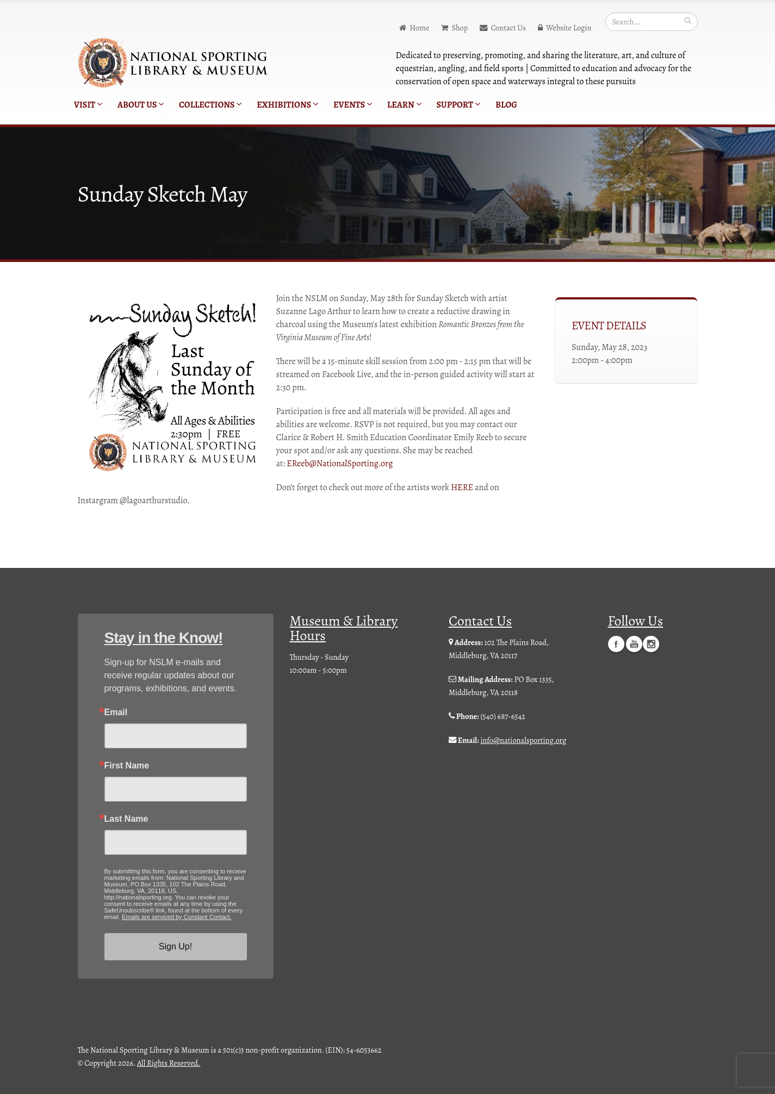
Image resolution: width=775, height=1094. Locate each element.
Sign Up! (175, 946)
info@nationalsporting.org (523, 740)
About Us (140, 105)
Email (116, 712)
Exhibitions (287, 105)
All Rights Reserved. (168, 1063)
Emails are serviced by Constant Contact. (177, 917)
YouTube (634, 643)
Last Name (126, 819)
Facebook (616, 643)
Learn (404, 105)
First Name (127, 765)
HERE (462, 487)
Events (352, 105)
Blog (506, 105)
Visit (88, 105)
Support (458, 105)
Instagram (651, 643)
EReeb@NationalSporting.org (340, 464)
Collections (210, 105)
